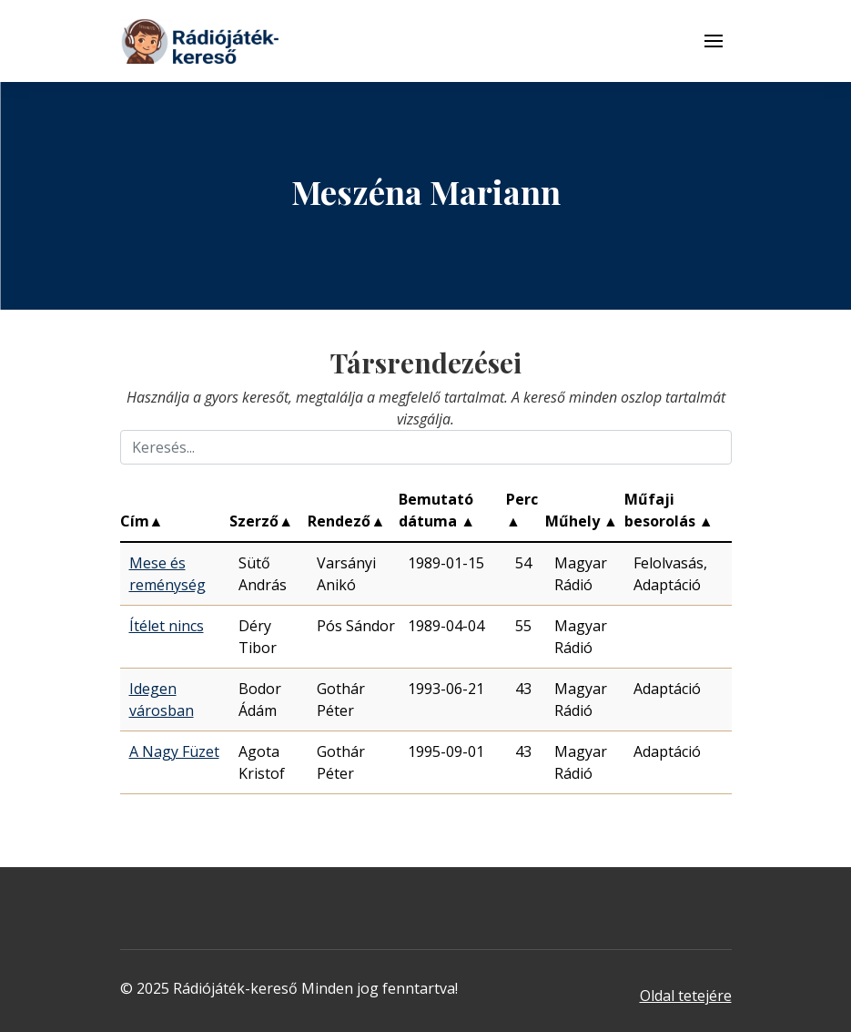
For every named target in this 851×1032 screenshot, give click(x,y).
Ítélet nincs (166, 626)
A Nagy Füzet (174, 751)
